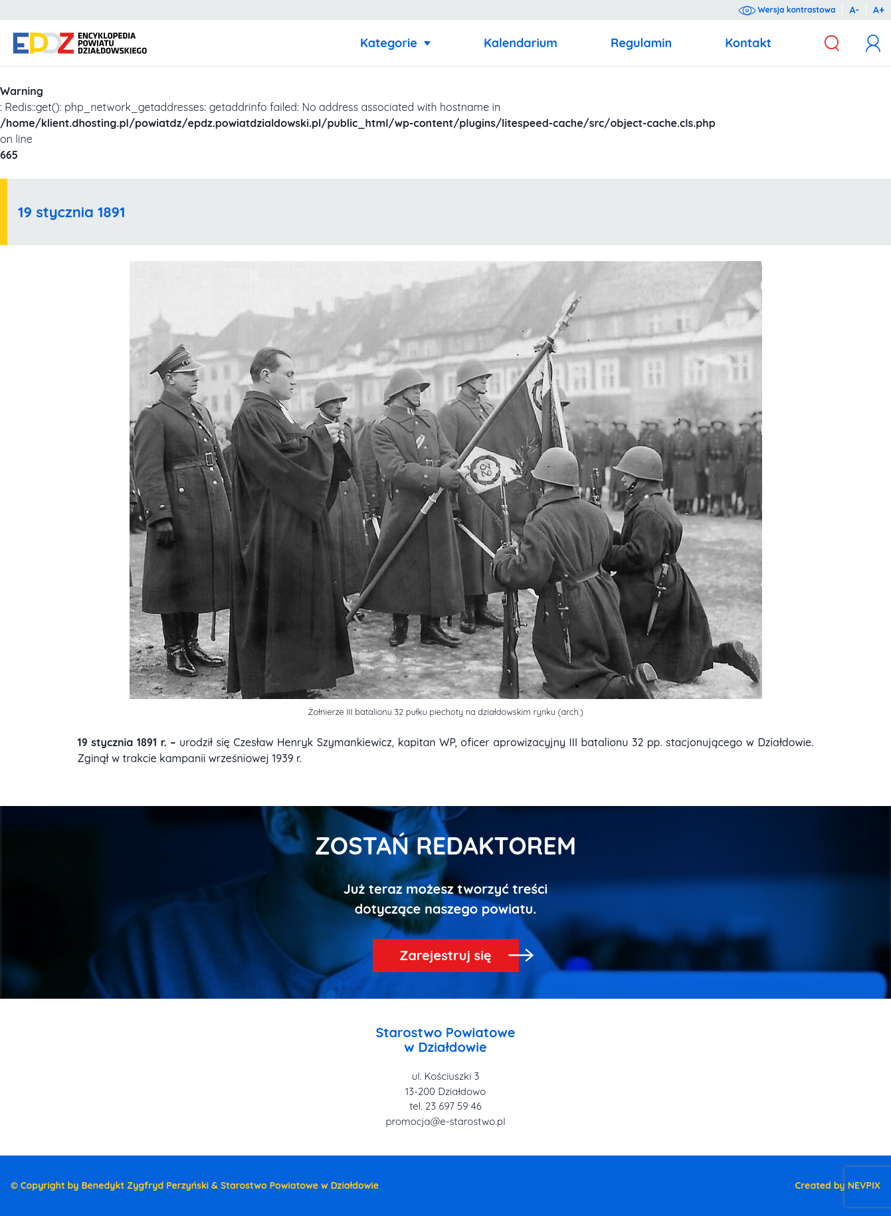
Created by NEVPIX (837, 1185)
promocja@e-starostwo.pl (445, 1121)
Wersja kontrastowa (787, 10)
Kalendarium (520, 43)
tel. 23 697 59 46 (445, 1106)
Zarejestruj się (445, 955)
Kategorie (388, 43)
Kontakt (748, 43)
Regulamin (641, 43)
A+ (878, 10)
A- (854, 10)
